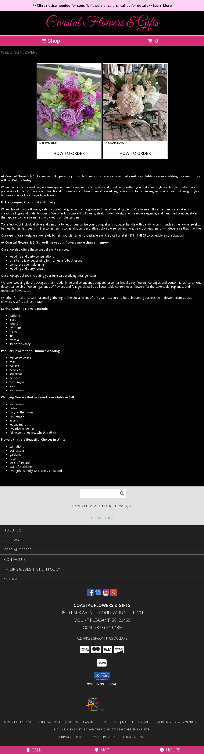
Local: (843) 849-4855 (102, 627)
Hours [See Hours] (170, 750)
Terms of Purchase (103, 737)
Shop (51, 40)
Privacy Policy (71, 737)
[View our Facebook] (90, 594)
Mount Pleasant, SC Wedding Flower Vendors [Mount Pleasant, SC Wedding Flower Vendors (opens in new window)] (161, 722)
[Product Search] (103, 493)
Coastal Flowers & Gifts (102, 22)
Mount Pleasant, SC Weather (78, 729)
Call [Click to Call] (34, 750)
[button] (102, 676)
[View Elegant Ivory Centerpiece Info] (135, 102)
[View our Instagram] (106, 594)
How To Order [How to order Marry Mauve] (69, 153)
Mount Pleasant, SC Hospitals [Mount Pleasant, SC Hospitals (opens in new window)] (93, 722)
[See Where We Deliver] (102, 518)
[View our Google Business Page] (98, 594)
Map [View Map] (102, 750)
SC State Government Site (128, 729)
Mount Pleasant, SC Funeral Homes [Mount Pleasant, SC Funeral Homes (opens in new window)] (34, 722)
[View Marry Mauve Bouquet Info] (69, 102)
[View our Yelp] (113, 594)
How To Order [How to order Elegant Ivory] (135, 153)
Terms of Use (134, 737)
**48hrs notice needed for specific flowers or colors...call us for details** (102, 5)
